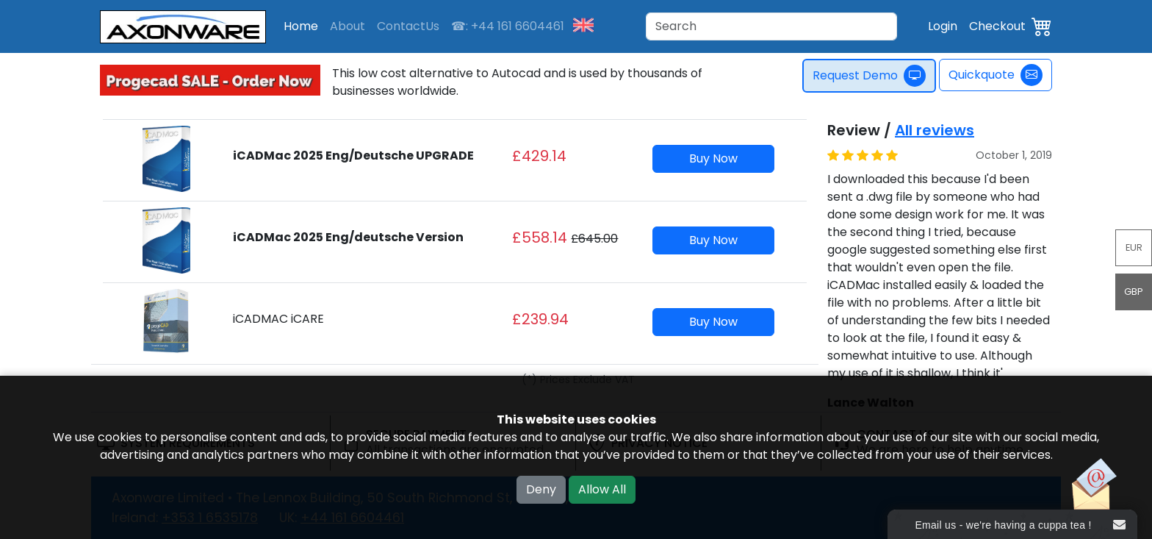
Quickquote (995, 75)
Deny (541, 489)
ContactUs (408, 26)
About (347, 26)
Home (301, 26)
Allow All (602, 489)
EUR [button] (1134, 247)
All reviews (934, 130)
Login (942, 26)
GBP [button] (1133, 291)
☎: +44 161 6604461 (507, 26)
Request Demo (875, 76)
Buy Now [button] (713, 158)
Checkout (997, 26)
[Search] (771, 26)
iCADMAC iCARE (278, 318)
